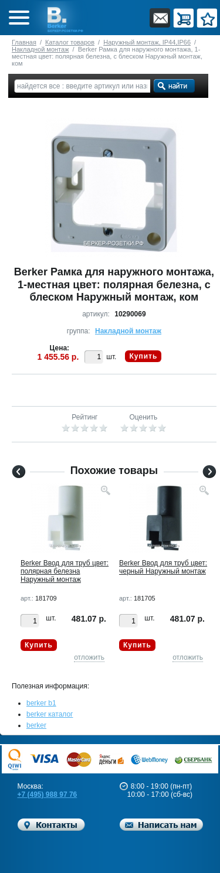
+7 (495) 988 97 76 (47, 794)
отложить (89, 657)
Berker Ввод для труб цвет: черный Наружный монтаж (163, 567)
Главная (24, 42)
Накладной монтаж (40, 49)
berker (36, 725)
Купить (143, 356)
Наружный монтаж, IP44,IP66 (147, 42)
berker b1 (41, 703)
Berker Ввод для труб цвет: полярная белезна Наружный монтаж (65, 571)
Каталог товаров (69, 42)
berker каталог (49, 714)
